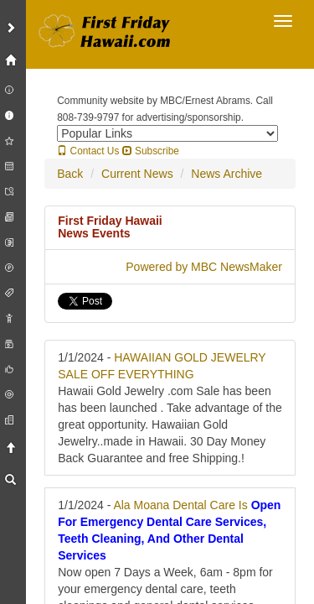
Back (70, 173)
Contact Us (88, 151)
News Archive (226, 173)
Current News (137, 173)
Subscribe (150, 151)
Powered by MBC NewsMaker (204, 266)
